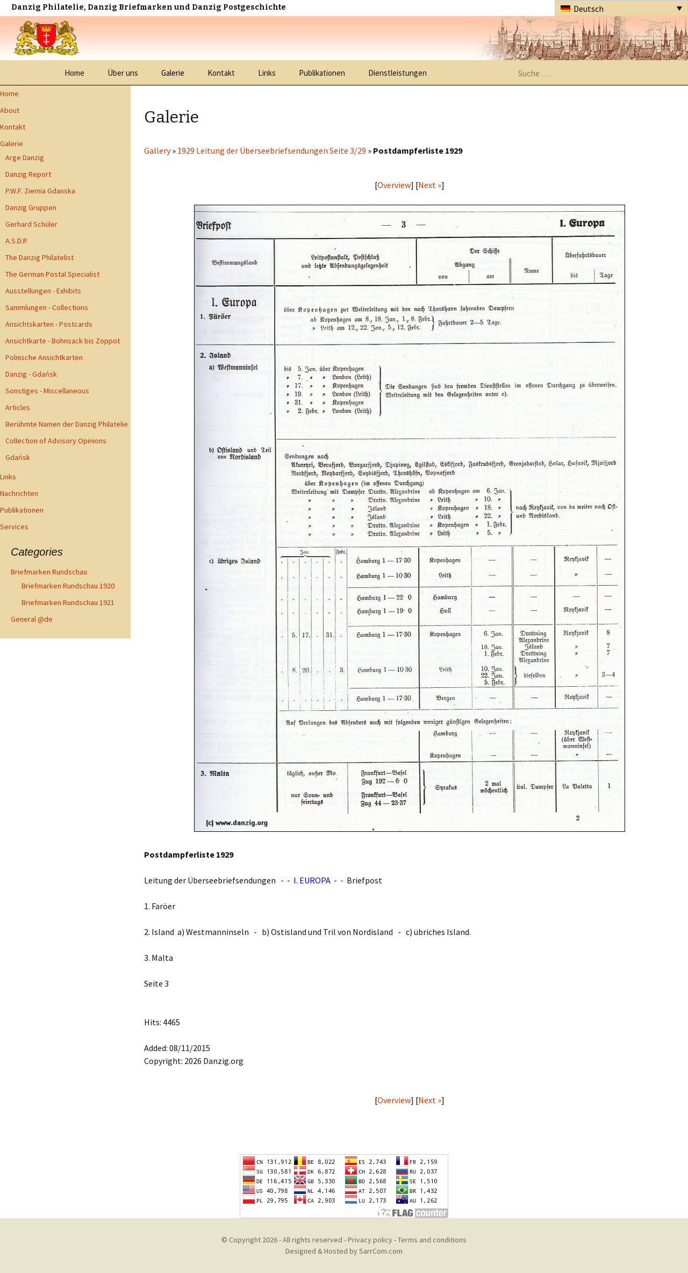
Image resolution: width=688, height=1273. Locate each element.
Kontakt (221, 73)
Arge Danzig (24, 157)
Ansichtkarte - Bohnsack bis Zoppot (62, 341)
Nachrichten (19, 493)
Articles (17, 407)
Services (14, 526)
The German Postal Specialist (52, 274)
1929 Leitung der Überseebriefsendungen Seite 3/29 (271, 150)
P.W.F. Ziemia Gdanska (40, 191)
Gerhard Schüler (31, 224)
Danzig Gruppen (30, 207)
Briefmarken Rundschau (49, 572)
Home (74, 73)
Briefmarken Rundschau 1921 (68, 602)
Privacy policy (370, 1240)
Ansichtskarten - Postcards (48, 324)
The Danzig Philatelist (39, 257)
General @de (32, 619)
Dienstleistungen (397, 73)
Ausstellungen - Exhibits (43, 291)
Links (267, 73)
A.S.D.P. (16, 241)
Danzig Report (28, 174)
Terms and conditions (432, 1240)
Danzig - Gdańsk (31, 374)
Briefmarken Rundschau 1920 (68, 586)
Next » (429, 184)
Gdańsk (17, 457)
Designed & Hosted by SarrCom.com (344, 1251)
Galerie (172, 73)
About (9, 110)
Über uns (123, 73)
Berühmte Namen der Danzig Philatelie (66, 424)
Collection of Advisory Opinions (55, 440)
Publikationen (322, 73)
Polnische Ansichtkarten (44, 357)
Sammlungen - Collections (46, 307)
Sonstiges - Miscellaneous (47, 390)
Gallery (157, 150)
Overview (394, 184)
